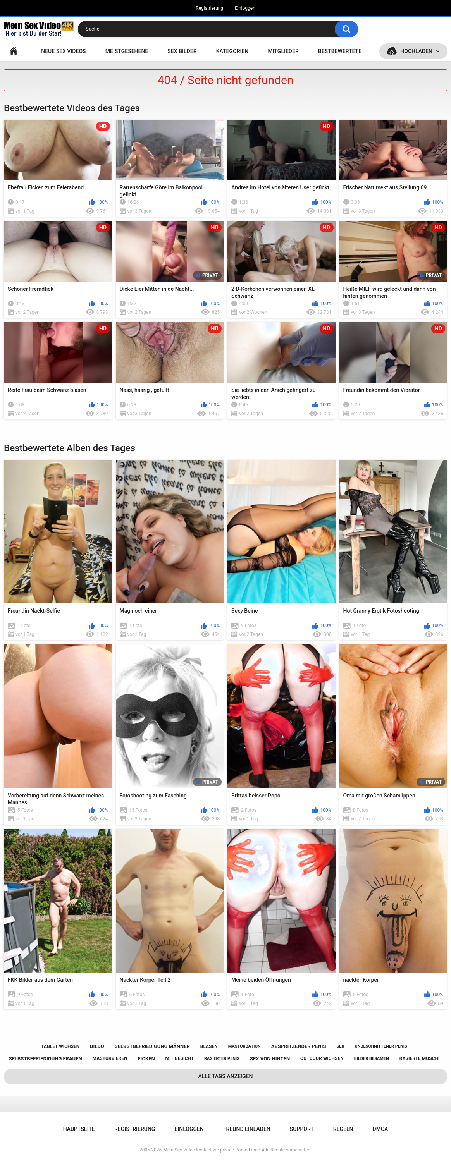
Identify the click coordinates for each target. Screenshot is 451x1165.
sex (340, 1046)
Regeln (343, 1129)
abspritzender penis (298, 1046)
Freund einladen (246, 1129)
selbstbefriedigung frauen (45, 1059)
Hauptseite (13, 51)
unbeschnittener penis (381, 1046)
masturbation (244, 1046)
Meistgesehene (126, 51)
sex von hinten (270, 1059)
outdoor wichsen (322, 1058)
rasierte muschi (419, 1058)
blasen (209, 1046)
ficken (146, 1059)
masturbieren (110, 1058)
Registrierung (209, 8)
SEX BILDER (182, 51)
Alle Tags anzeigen (225, 1076)
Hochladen (416, 51)
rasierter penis (221, 1058)
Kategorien (232, 51)
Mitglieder (283, 51)
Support (302, 1129)
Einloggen (245, 8)
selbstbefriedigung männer (152, 1046)
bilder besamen (371, 1058)
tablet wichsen (60, 1046)
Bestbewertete (339, 51)
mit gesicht (179, 1058)
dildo (97, 1046)
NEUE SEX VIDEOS (63, 51)
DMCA (380, 1129)
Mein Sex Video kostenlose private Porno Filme (211, 1150)
